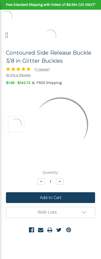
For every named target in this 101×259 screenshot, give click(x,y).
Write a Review (18, 75)
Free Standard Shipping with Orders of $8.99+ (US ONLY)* (50, 5)
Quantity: (50, 172)
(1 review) (42, 69)
